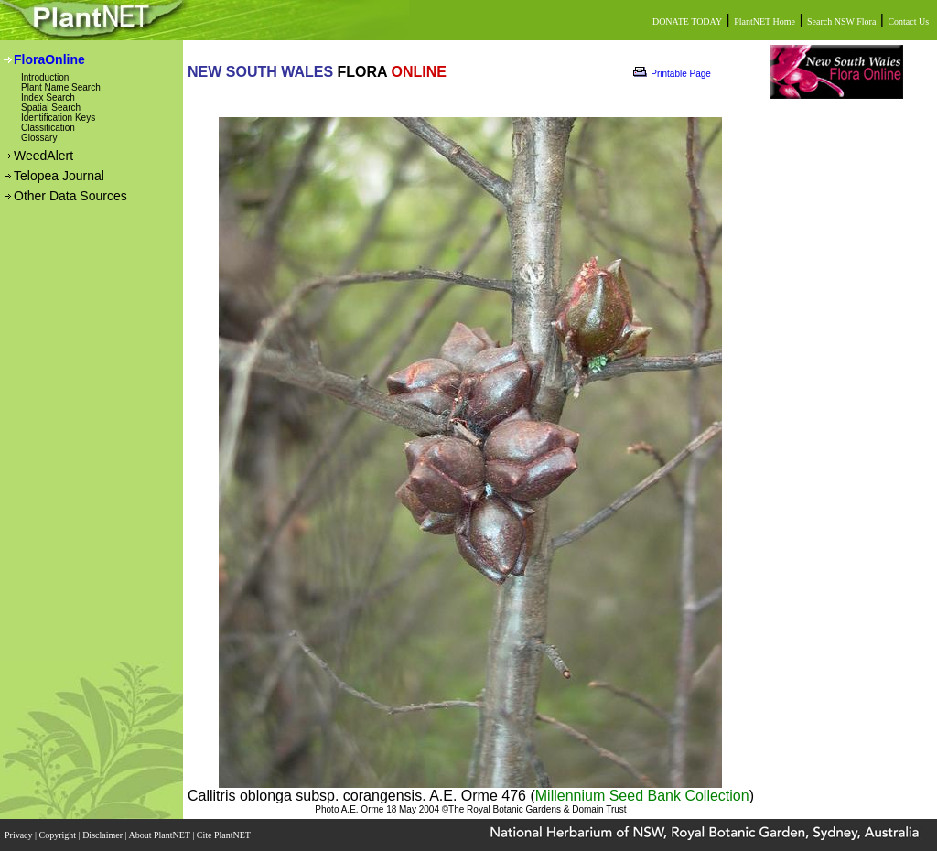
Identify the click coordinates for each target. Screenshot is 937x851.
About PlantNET (160, 835)
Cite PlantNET (225, 835)
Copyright (59, 835)
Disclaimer (103, 835)
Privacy (20, 835)
